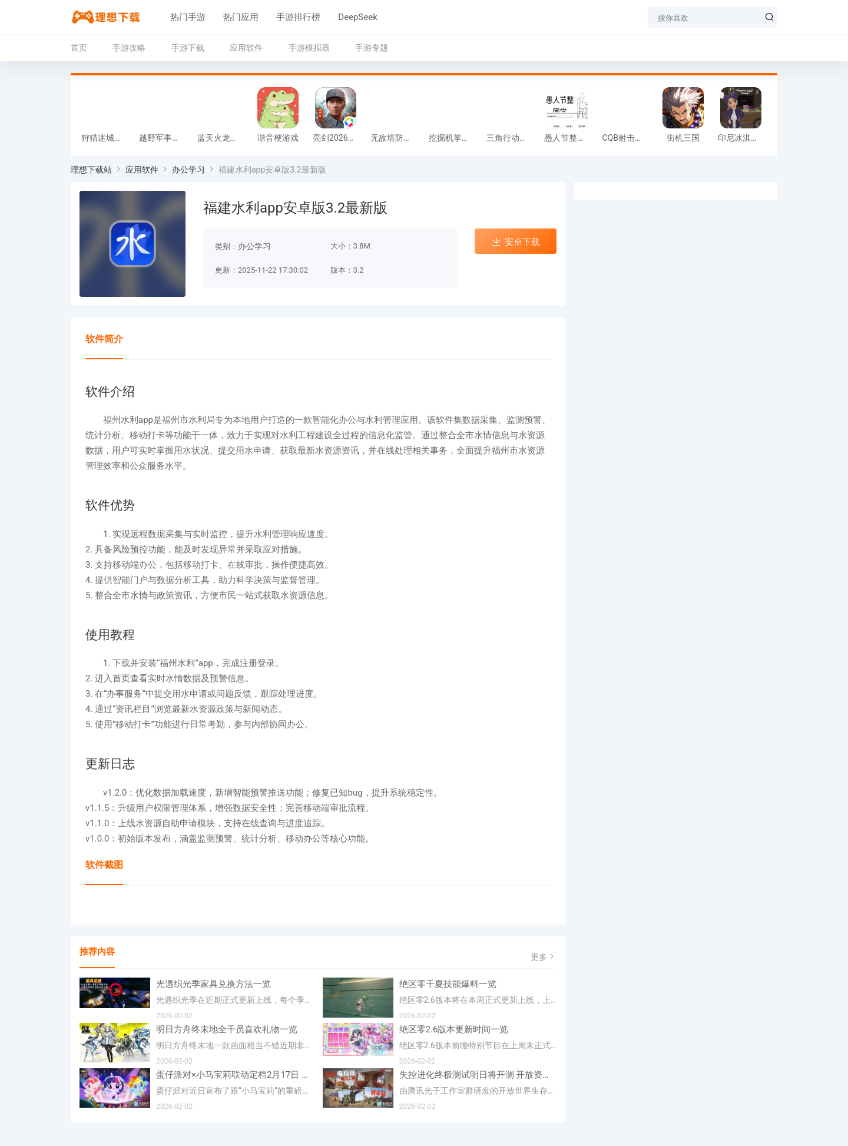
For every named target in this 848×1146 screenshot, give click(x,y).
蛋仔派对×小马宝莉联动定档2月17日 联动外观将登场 (235, 1074)
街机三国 (683, 138)
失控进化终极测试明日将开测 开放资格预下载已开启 (478, 1074)
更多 (543, 957)
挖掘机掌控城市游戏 (455, 138)
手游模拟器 (309, 47)
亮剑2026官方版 (339, 138)
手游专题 (371, 47)
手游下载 (187, 47)
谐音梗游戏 (278, 138)
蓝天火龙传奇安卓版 (223, 138)
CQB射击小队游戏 (628, 138)
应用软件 (246, 47)
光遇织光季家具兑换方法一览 (213, 984)
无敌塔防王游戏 (396, 138)
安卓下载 (515, 242)
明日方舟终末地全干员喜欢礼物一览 (226, 1029)
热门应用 (229, 17)
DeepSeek (346, 17)
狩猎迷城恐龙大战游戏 (107, 138)
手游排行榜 (287, 17)
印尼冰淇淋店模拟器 (744, 138)
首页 (79, 47)
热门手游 (176, 17)
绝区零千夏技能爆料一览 (447, 984)
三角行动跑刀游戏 (512, 138)
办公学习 (188, 169)
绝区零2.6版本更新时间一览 (454, 1029)
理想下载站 (91, 169)
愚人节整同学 (569, 138)
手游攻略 (128, 47)
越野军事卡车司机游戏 (165, 138)
